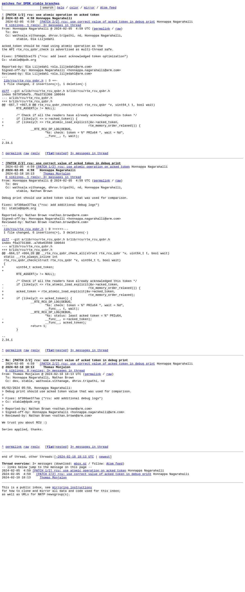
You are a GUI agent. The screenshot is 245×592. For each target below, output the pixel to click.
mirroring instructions (72, 579)
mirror (96, 9)
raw (118, 33)
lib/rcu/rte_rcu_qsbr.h (23, 96)
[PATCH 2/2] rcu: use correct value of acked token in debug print (97, 25)
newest (104, 543)
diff (5, 108)
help (67, 9)
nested (61, 183)
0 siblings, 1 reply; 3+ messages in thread (43, 29)
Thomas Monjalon (56, 206)
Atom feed (115, 9)
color (81, 9)
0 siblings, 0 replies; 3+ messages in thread (45, 441)
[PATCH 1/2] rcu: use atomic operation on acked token (83, 198)
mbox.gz (80, 551)
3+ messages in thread (89, 183)
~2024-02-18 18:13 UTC (75, 543)
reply (35, 183)
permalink (102, 33)
